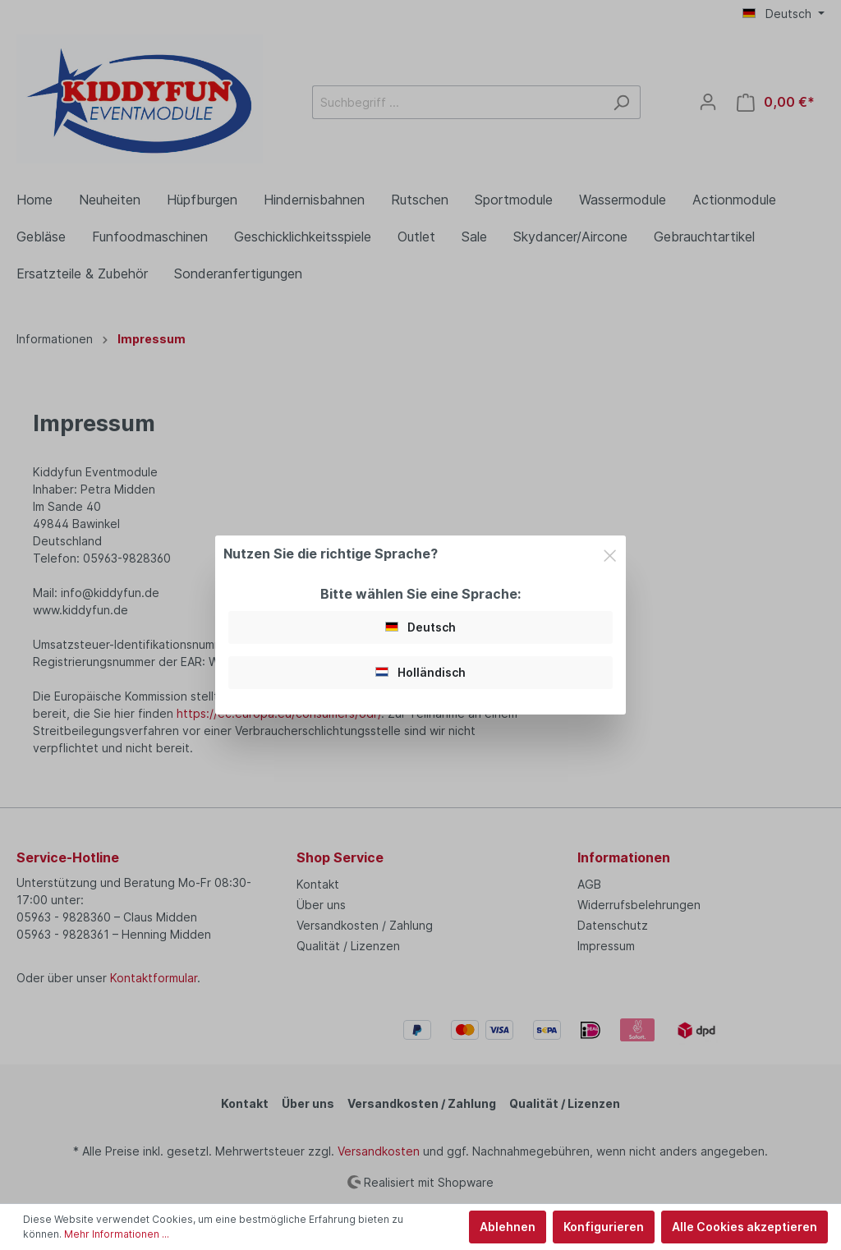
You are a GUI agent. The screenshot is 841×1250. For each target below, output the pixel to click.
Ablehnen (507, 1227)
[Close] (610, 553)
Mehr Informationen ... (116, 1234)
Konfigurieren (603, 1227)
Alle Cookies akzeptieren (744, 1227)
